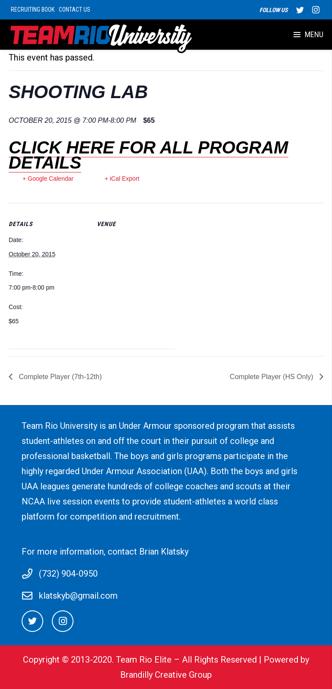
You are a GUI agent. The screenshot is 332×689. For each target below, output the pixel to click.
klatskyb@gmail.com (78, 595)
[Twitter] (32, 621)
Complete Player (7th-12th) (59, 376)
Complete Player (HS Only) (272, 376)
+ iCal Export (122, 178)
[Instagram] (62, 621)
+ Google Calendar (47, 178)
